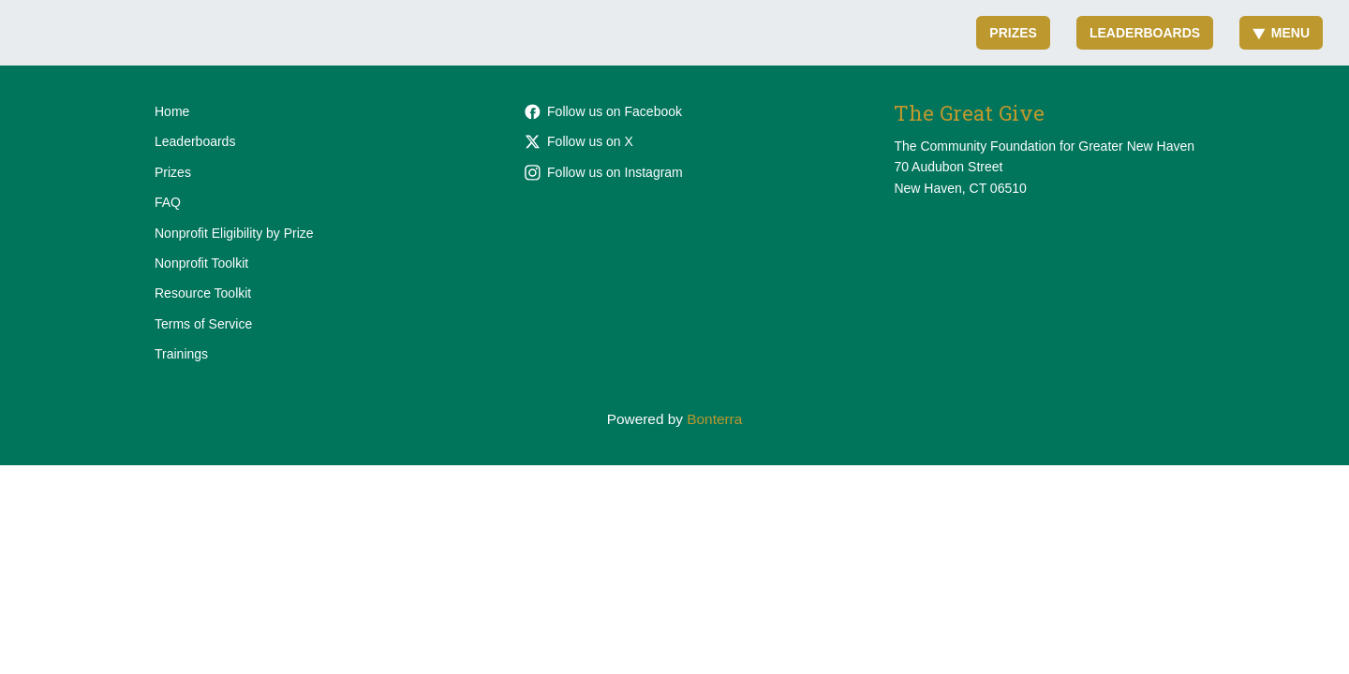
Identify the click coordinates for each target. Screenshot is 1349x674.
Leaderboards (1145, 32)
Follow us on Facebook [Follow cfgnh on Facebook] (603, 111)
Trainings (181, 353)
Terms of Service (203, 323)
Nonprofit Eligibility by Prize (234, 233)
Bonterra (714, 419)
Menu (1281, 32)
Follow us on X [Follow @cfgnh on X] (579, 141)
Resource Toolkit (203, 293)
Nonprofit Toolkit (201, 263)
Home (172, 111)
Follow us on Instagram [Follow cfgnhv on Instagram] (604, 172)
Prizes (1013, 32)
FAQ (168, 202)
